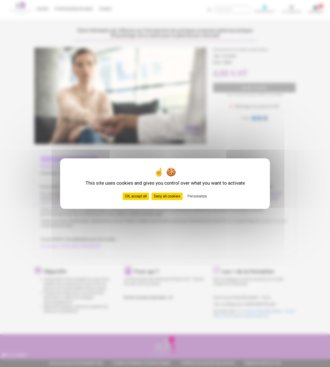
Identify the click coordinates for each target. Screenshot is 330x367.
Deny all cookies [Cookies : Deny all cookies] (167, 196)
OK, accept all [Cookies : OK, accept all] (136, 196)
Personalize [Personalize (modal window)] (197, 196)
